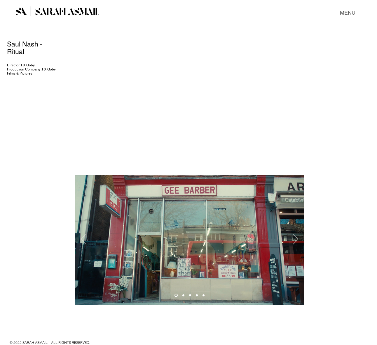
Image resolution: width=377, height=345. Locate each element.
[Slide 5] (204, 295)
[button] (348, 12)
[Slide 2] (183, 295)
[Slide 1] (176, 295)
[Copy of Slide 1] (190, 295)
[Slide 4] (197, 295)
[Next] (295, 239)
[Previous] (83, 239)
